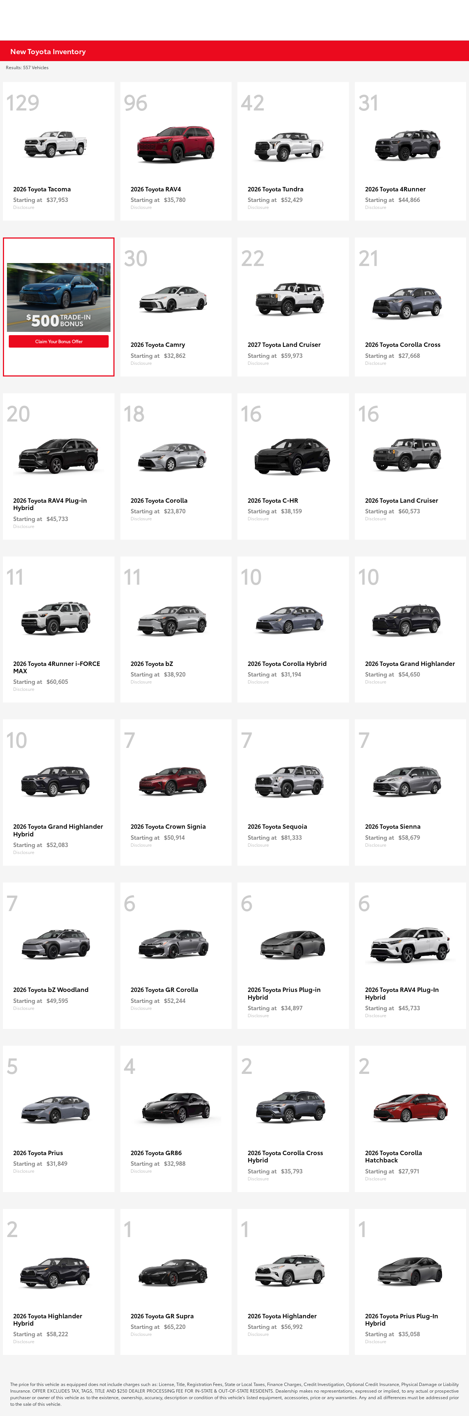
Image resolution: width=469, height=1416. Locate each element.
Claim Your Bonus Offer (58, 341)
